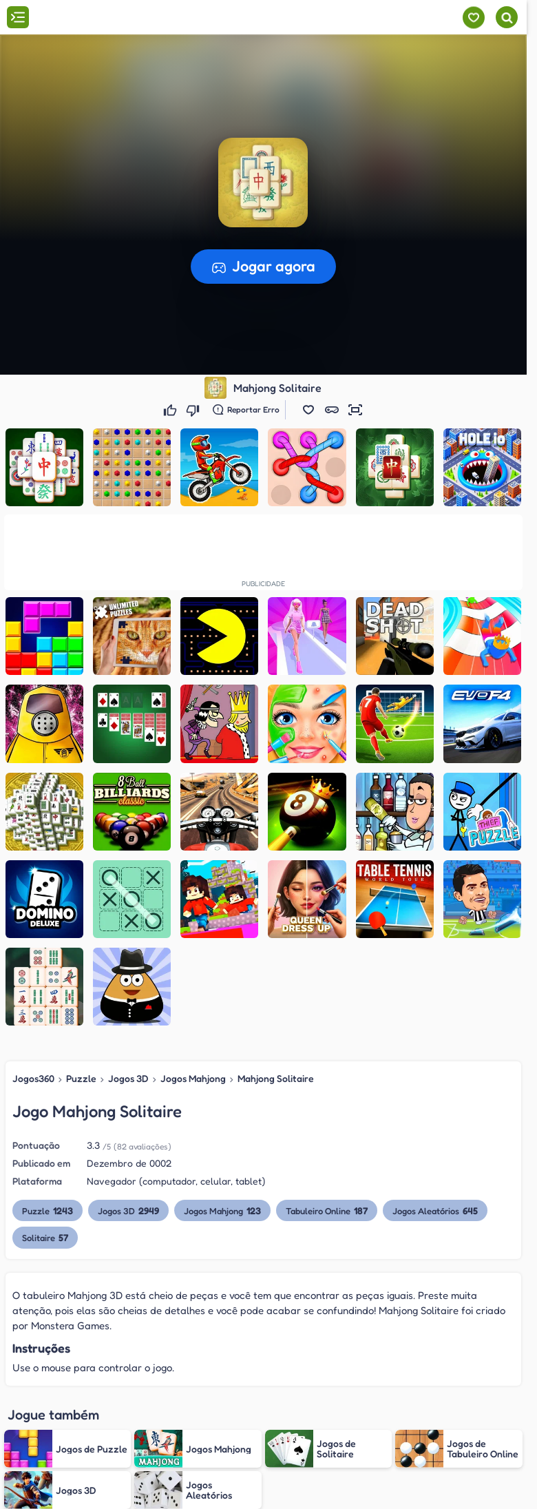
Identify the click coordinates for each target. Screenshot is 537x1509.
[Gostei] (171, 409)
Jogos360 (33, 1078)
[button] (308, 409)
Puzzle (81, 1078)
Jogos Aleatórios (435, 1210)
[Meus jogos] (473, 17)
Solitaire (45, 1237)
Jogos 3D (128, 1078)
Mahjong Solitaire (276, 1078)
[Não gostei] (194, 409)
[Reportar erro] (246, 409)
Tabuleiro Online (327, 1210)
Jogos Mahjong (193, 1078)
